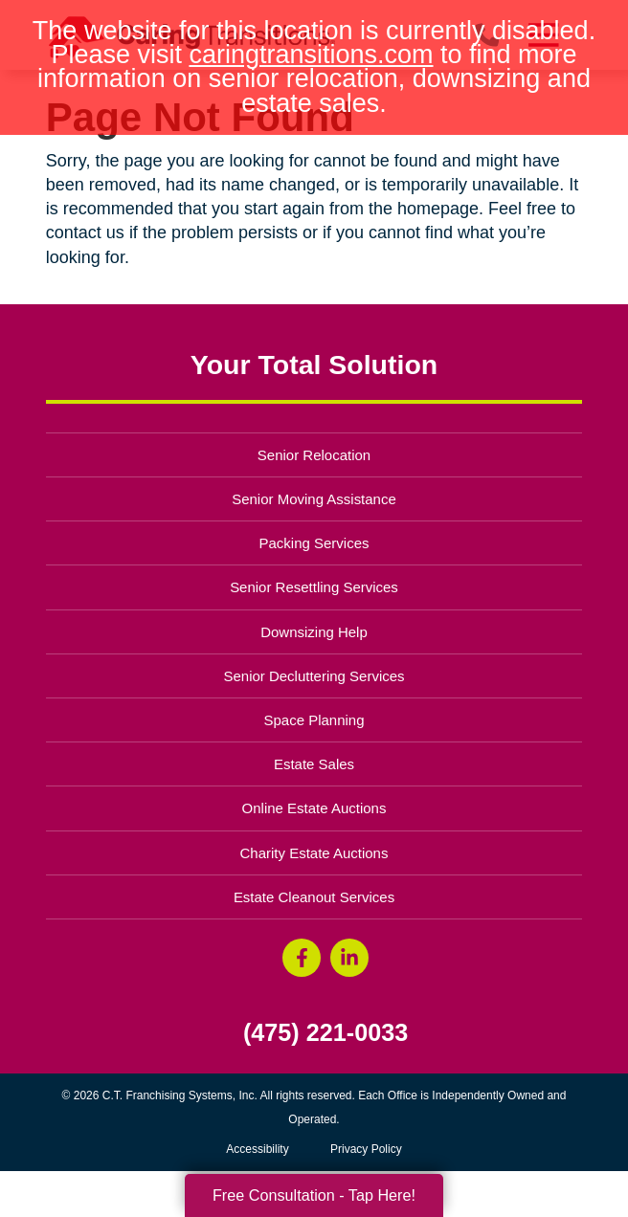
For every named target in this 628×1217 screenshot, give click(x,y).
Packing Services (314, 543)
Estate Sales (314, 764)
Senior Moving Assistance (314, 499)
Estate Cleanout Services (314, 897)
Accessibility (257, 1149)
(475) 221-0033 (325, 1033)
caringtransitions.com (311, 54)
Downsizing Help (314, 632)
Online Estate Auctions (314, 808)
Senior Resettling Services (314, 587)
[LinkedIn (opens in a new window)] (349, 958)
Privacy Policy (366, 1149)
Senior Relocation (314, 455)
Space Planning (314, 720)
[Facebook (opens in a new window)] (301, 958)
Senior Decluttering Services (313, 676)
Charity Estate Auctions (314, 853)
